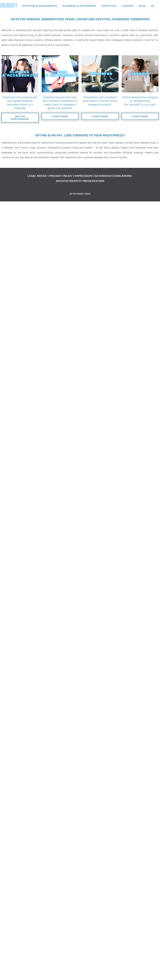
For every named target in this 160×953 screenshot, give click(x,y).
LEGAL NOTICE (38, 176)
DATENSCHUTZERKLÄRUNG (113, 176)
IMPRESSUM (83, 176)
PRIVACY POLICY (61, 176)
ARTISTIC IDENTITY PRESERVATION (79, 181)
